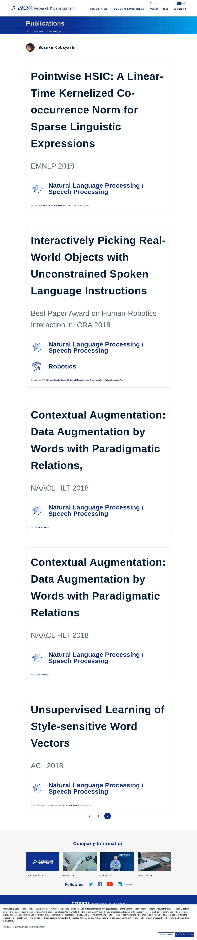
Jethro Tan (118, 380)
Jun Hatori (38, 380)
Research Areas (98, 9)
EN (183, 3)
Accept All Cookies (184, 935)
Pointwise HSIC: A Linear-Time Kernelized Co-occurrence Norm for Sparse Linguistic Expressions (97, 109)
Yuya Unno (100, 380)
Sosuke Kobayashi (50, 205)
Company (178, 9)
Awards (154, 9)
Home (28, 31)
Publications (38, 31)
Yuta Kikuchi (48, 380)
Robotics (62, 366)
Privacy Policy (38, 927)
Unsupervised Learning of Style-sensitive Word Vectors (98, 726)
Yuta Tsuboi (90, 380)
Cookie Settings (166, 935)
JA (179, 3)
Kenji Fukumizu (64, 205)
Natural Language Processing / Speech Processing (96, 188)
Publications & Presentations (129, 9)
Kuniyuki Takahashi (77, 380)
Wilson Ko (109, 380)
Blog (165, 9)
